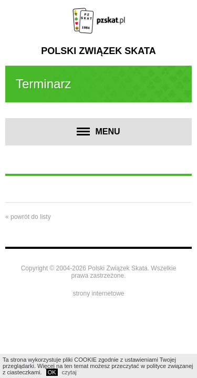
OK (52, 372)
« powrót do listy (28, 216)
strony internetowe (98, 293)
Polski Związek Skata (98, 51)
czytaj (69, 372)
